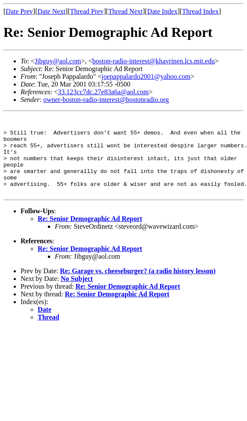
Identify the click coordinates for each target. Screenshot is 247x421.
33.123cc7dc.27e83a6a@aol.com (103, 92)
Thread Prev (87, 11)
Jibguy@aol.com (58, 61)
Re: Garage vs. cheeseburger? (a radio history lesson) (138, 286)
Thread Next (125, 11)
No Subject (77, 294)
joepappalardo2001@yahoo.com (145, 76)
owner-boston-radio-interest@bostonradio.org (106, 99)
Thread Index (200, 11)
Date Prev (19, 11)
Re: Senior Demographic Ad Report (90, 234)
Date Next (51, 11)
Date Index (162, 11)
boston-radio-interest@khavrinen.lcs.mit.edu (153, 61)
